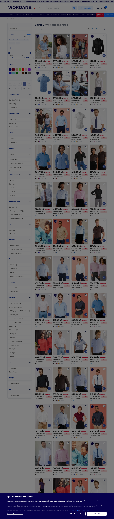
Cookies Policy (73, 510)
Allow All (97, 514)
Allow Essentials (76, 514)
